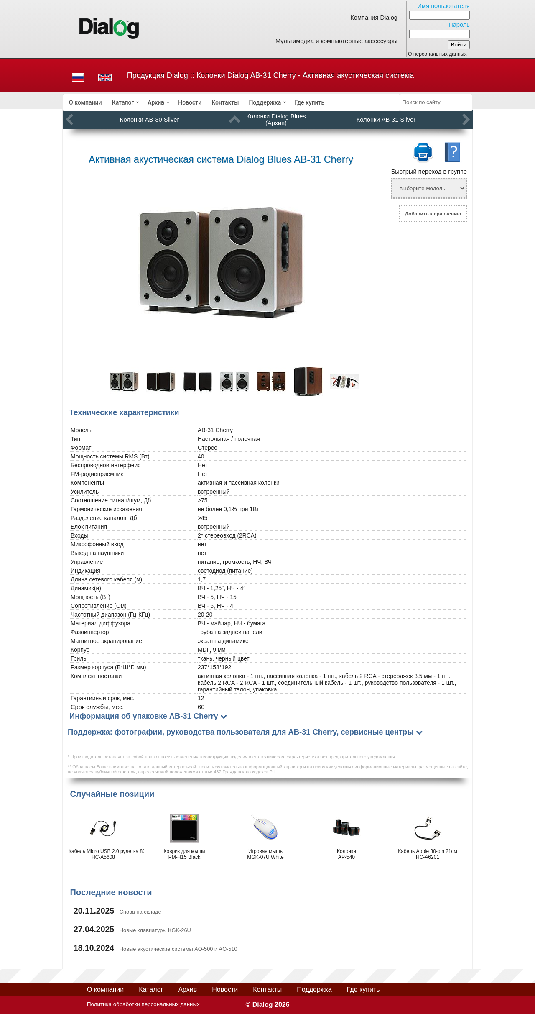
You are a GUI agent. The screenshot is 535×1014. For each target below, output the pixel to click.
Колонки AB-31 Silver (386, 119)
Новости (189, 102)
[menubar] (231, 102)
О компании (85, 102)
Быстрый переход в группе (429, 171)
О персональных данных (437, 54)
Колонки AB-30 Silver (149, 119)
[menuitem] (85, 102)
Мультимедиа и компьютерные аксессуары (336, 41)
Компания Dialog (373, 17)
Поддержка (265, 102)
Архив (156, 102)
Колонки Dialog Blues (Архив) (276, 119)
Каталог (123, 102)
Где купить (309, 102)
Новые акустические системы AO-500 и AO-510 (178, 949)
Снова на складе (140, 912)
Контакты (225, 102)
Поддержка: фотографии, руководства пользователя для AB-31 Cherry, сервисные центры (241, 731)
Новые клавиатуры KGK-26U (155, 930)
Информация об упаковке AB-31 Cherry (143, 716)
